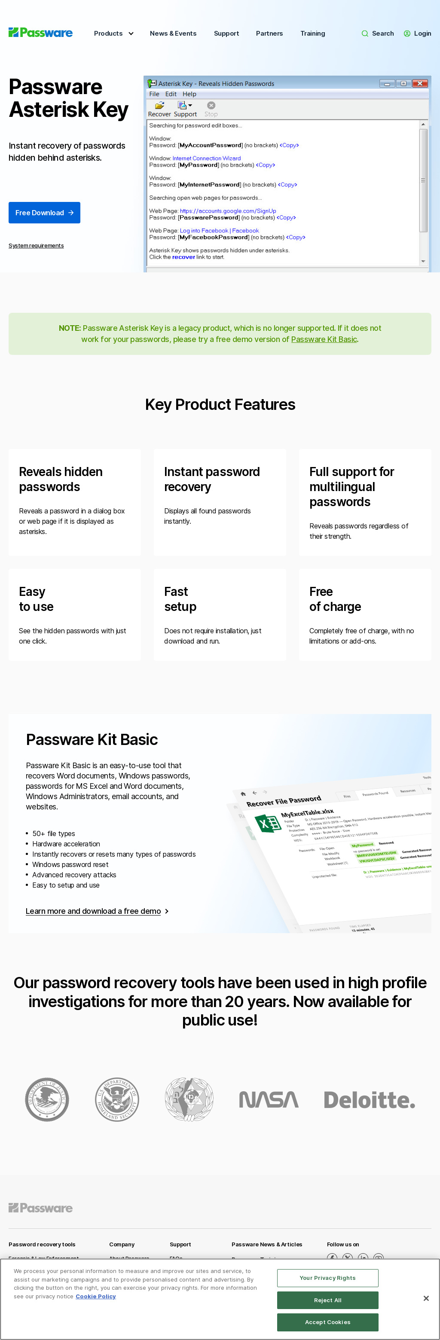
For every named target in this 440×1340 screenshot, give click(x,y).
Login (417, 33)
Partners (269, 33)
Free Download (44, 213)
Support (226, 33)
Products (108, 33)
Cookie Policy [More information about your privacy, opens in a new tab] (96, 1296)
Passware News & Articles (267, 1244)
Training (312, 33)
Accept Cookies (328, 1322)
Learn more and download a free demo (93, 911)
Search (378, 33)
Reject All (328, 1300)
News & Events (173, 33)
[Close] (426, 1298)
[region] (220, 1299)
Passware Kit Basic (324, 339)
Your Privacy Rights (327, 1277)
